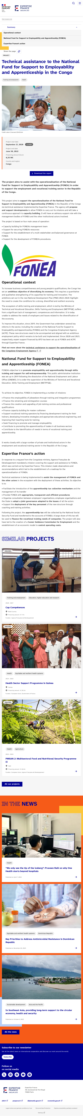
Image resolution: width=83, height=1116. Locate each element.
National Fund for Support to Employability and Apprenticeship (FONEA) (35, 38)
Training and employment (11, 80)
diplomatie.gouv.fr (34, 1101)
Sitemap (40, 1113)
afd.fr (4, 1101)
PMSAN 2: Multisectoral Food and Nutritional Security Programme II (41, 760)
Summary (11, 27)
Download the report (42, 173)
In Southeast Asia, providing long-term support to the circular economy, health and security (39, 1012)
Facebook (17, 1074)
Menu (80, 3)
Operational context (12, 33)
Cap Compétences (15, 607)
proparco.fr (17, 1101)
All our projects (12, 784)
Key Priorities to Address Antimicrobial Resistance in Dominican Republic (40, 941)
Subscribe (8, 1057)
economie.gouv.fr (54, 1101)
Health (24, 80)
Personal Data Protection (43, 1108)
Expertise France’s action (14, 44)
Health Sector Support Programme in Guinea (29, 683)
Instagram (29, 1074)
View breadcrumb (7, 19)
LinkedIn (10, 1074)
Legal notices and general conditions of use (19, 1108)
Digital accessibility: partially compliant (65, 1108)
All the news (11, 1032)
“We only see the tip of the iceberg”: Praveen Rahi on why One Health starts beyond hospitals (39, 869)
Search (73, 3)
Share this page (19, 51)
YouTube (23, 1074)
